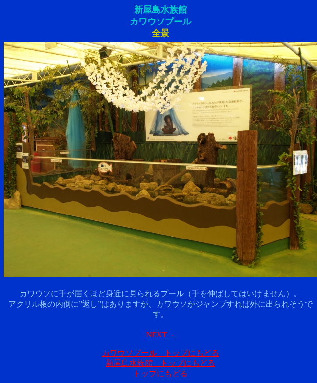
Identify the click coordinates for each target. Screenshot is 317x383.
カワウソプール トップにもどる (160, 353)
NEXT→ (160, 335)
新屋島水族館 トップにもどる (160, 363)
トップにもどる (160, 373)
